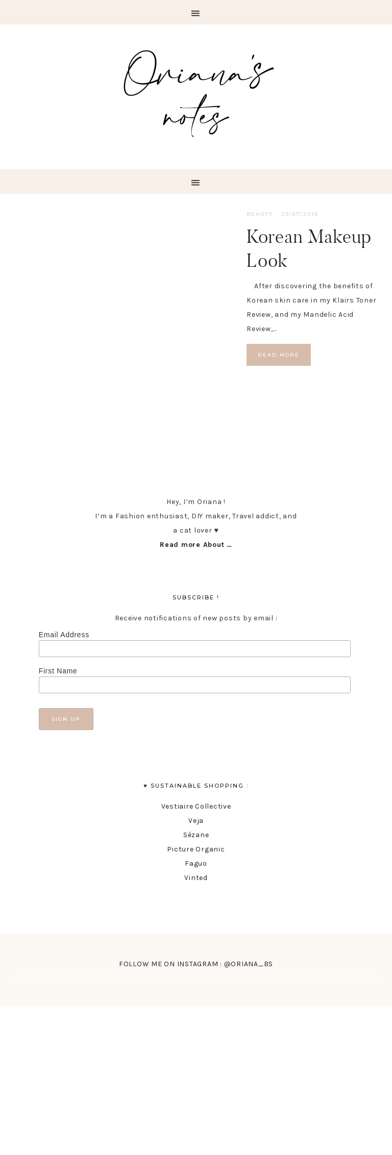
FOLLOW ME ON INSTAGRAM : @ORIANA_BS (196, 964)
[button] (196, 12)
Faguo (196, 863)
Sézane (196, 835)
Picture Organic (196, 849)
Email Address (64, 635)
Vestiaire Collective (196, 806)
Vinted (196, 877)
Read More (279, 354)
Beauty (260, 214)
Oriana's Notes (196, 91)
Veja (196, 820)
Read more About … (196, 544)
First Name (58, 671)
